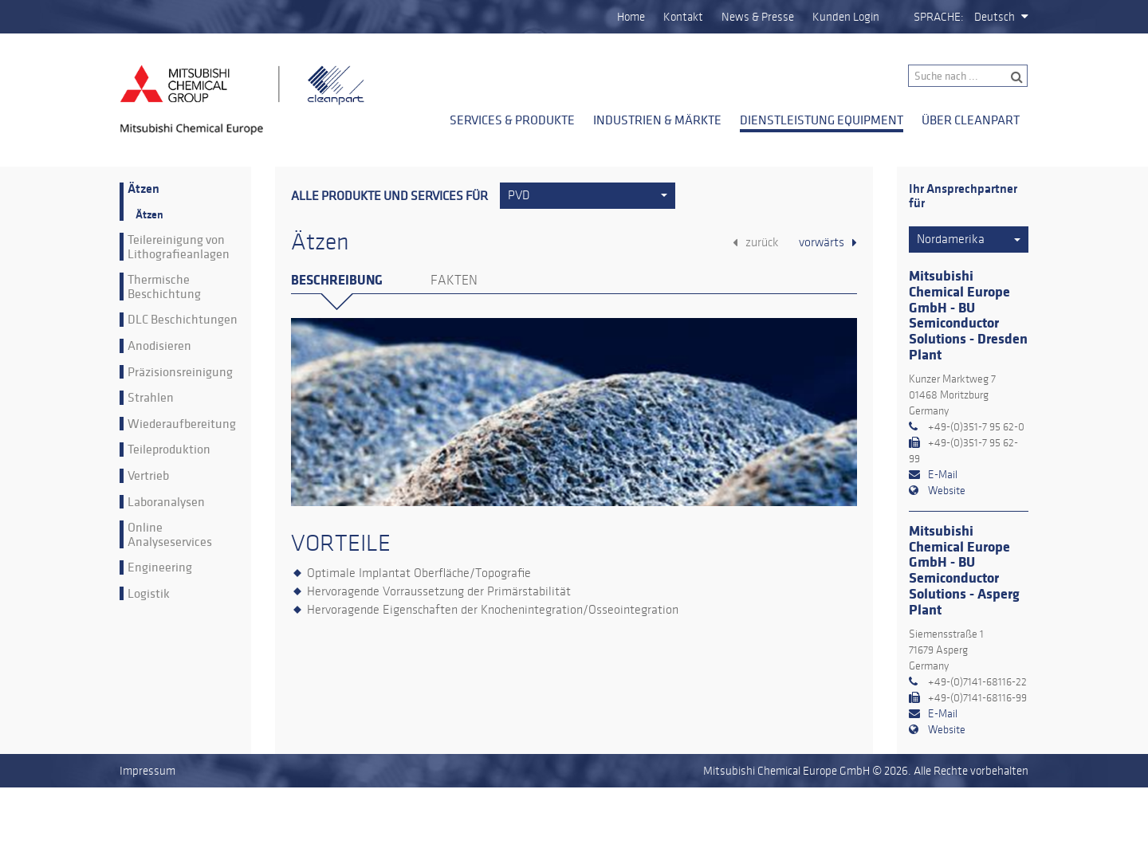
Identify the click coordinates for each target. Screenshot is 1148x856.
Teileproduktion (169, 449)
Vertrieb (148, 476)
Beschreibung (337, 280)
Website (946, 491)
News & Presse (757, 16)
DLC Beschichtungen (183, 319)
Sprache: (939, 16)
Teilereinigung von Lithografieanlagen (179, 247)
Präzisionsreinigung (180, 372)
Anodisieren (159, 346)
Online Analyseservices (170, 534)
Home (631, 16)
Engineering (160, 567)
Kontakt (683, 16)
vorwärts (821, 242)
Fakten (454, 280)
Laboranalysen (166, 502)
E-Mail (942, 475)
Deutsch (994, 16)
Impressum (147, 770)
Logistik (149, 594)
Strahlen (151, 398)
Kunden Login (845, 16)
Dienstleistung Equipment (821, 120)
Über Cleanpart (971, 120)
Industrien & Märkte (657, 120)
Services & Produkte (512, 120)
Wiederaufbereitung (182, 424)
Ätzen (143, 189)
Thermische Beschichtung (164, 286)
